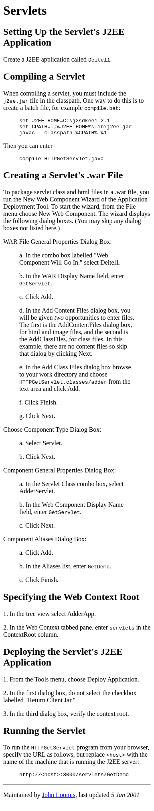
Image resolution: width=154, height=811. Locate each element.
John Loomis (58, 800)
